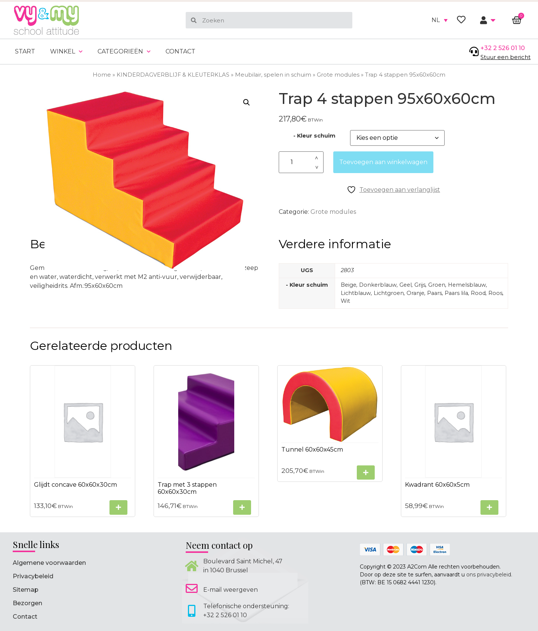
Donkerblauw (378, 284)
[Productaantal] (301, 162)
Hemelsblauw (467, 284)
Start (25, 51)
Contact (180, 51)
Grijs (420, 284)
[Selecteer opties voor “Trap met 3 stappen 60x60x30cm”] (242, 507)
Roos (495, 293)
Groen (436, 284)
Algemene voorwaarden (49, 562)
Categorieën (124, 51)
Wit (345, 301)
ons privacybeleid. (489, 574)
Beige (348, 284)
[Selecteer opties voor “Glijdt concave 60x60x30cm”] (118, 507)
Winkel (66, 51)
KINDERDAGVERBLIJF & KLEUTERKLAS (173, 74)
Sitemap (25, 589)
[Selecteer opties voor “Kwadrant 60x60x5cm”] (489, 507)
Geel (405, 284)
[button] (246, 102)
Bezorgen (27, 603)
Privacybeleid (33, 576)
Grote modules (338, 74)
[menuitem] (439, 20)
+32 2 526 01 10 (502, 48)
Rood (478, 293)
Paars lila (456, 293)
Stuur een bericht (505, 57)
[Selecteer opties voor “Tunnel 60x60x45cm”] (366, 472)
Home (102, 74)
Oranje (415, 293)
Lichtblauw (356, 293)
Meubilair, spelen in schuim (273, 74)
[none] (439, 20)
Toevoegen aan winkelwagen (383, 162)
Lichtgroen (389, 293)
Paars (434, 293)
